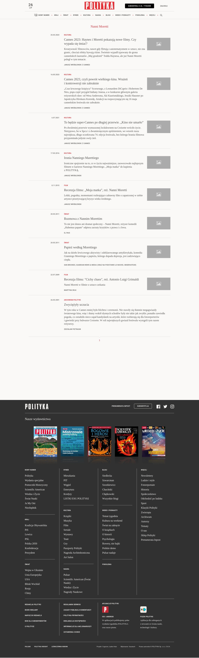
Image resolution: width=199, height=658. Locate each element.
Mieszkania (69, 476)
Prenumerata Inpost (121, 406)
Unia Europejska (33, 575)
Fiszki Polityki (146, 617)
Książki (67, 516)
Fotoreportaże (148, 485)
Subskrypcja (143, 406)
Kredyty (68, 494)
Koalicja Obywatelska (36, 525)
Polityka (29, 476)
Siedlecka (107, 476)
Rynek (76, 15)
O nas (144, 531)
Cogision (105, 647)
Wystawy (68, 534)
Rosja (27, 589)
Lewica (28, 534)
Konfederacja (31, 548)
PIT (65, 480)
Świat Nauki (31, 499)
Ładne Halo (113, 647)
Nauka (98, 15)
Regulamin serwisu (72, 605)
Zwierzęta (146, 512)
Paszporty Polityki (73, 548)
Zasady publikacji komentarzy (77, 610)
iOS (103, 617)
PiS (26, 530)
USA (27, 579)
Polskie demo (109, 548)
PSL (27, 539)
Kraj (56, 15)
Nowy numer (43, 15)
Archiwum (146, 517)
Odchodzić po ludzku (151, 499)
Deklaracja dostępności (75, 621)
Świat (65, 15)
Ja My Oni (30, 503)
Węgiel (67, 485)
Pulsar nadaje (109, 553)
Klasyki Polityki (149, 508)
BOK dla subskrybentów (35, 621)
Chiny (28, 593)
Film (66, 525)
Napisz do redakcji (33, 616)
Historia (145, 490)
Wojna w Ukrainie (34, 570)
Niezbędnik (30, 508)
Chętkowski (108, 494)
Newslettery (147, 476)
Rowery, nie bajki (111, 544)
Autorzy (145, 522)
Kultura (87, 15)
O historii (107, 534)
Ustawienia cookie (72, 632)
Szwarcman (108, 480)
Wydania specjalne (34, 480)
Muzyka (68, 521)
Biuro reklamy (31, 610)
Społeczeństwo (148, 494)
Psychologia (108, 539)
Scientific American (35, 490)
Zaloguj (163, 6)
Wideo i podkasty (123, 15)
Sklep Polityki (148, 535)
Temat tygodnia (110, 516)
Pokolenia (140, 15)
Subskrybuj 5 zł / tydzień (139, 6)
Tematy (144, 526)
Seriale (67, 530)
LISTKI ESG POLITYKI (76, 499)
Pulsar (67, 575)
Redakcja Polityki (33, 605)
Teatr (66, 539)
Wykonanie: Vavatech (128, 647)
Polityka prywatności (74, 616)
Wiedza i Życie (32, 494)
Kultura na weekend (112, 521)
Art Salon (68, 557)
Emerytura (69, 490)
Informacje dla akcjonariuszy (78, 627)
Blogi (108, 15)
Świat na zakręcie (111, 525)
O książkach (108, 530)
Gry (65, 544)
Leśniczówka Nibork (60, 647)
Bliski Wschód (32, 584)
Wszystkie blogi (110, 499)
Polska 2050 (31, 544)
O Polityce (29, 627)
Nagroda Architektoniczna (77, 553)
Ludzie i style (148, 480)
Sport (143, 503)
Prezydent (30, 553)
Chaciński (107, 490)
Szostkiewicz (108, 485)
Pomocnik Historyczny (36, 485)
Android (110, 617)
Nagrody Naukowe (73, 592)
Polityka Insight (41, 647)
